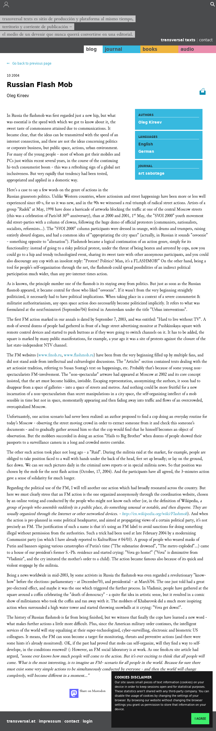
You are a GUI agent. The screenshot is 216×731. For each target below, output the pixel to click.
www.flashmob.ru (79, 355)
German (146, 151)
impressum (50, 721)
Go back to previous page (31, 63)
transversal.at (21, 721)
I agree (200, 718)
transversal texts (179, 40)
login (88, 721)
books (150, 49)
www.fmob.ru (50, 355)
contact (206, 40)
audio (187, 49)
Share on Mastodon (87, 693)
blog (91, 49)
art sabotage (151, 173)
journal (113, 49)
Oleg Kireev (150, 122)
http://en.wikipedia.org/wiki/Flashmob (154, 514)
